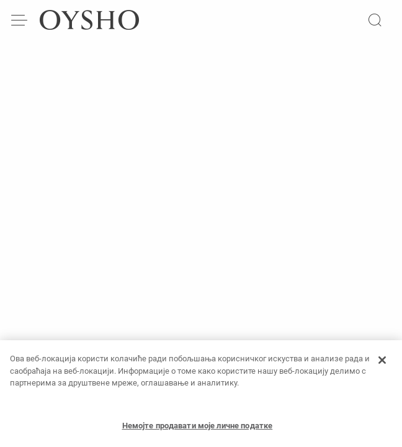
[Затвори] (382, 362)
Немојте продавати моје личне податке (197, 428)
